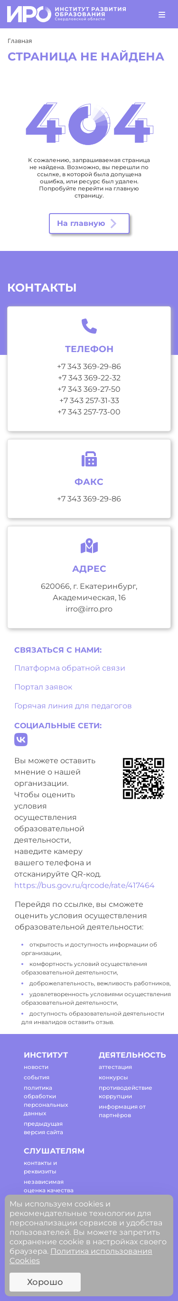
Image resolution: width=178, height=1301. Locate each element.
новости (36, 1066)
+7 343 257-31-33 (89, 400)
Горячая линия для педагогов (73, 705)
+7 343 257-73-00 (89, 411)
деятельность (128, 1055)
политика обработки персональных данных (46, 1100)
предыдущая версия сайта (43, 1128)
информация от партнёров (122, 1111)
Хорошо (45, 1282)
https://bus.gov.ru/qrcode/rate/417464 (84, 885)
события (36, 1077)
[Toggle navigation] (162, 14)
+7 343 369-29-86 (89, 366)
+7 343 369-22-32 (89, 377)
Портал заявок (43, 686)
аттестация (115, 1066)
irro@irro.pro (89, 608)
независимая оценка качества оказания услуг (49, 1190)
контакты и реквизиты (40, 1167)
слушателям (53, 1150)
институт (46, 1055)
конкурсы (113, 1077)
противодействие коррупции (125, 1092)
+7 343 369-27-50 (89, 389)
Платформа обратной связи (69, 667)
